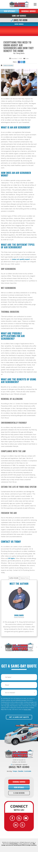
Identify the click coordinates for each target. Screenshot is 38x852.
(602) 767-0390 (19, 20)
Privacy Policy (27, 709)
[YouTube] (26, 818)
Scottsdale (27, 771)
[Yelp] (22, 825)
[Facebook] (12, 818)
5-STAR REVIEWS (19, 793)
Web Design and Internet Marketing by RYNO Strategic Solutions (19, 844)
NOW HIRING (19, 24)
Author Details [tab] (13, 578)
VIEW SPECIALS (9, 11)
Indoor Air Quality (8, 65)
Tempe (15, 771)
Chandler (20, 771)
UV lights (11, 558)
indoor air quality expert (21, 259)
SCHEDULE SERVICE (28, 11)
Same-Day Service (19, 15)
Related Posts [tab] (25, 578)
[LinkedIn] (15, 825)
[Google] (19, 818)
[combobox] (19, 693)
